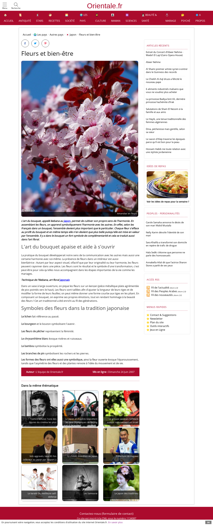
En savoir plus (115, 522)
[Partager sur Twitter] (35, 43)
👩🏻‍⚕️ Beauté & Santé (149, 17)
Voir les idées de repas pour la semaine (167, 201)
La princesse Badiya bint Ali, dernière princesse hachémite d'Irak (165, 100)
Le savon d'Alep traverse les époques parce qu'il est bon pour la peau (165, 140)
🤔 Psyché (185, 17)
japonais (65, 280)
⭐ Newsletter (154, 318)
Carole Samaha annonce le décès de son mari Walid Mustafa (165, 224)
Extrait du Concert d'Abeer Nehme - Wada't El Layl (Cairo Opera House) (164, 53)
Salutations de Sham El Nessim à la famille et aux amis (164, 110)
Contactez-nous (90, 513)
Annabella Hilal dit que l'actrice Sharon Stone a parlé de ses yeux (166, 264)
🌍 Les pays (83, 17)
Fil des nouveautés (159, 295)
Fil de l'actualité (157, 287)
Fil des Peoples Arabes (161, 291)
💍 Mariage (170, 17)
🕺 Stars (39, 17)
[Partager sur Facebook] (25, 43)
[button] (5, 6)
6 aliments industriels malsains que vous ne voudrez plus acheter (164, 90)
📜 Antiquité (25, 17)
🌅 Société (70, 17)
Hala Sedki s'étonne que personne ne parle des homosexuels (165, 254)
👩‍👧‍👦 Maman (115, 17)
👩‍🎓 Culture (100, 17)
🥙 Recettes (54, 17)
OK (208, 522)
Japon (67, 221)
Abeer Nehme (153, 62)
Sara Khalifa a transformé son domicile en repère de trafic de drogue (166, 244)
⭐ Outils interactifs (157, 326)
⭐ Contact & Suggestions (161, 315)
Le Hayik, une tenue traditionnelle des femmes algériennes (166, 120)
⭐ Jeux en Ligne (155, 329)
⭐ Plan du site (155, 322)
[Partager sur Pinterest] (45, 43)
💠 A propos (200, 17)
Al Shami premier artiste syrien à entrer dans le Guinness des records (167, 70)
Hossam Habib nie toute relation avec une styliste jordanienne (166, 150)
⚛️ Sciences (131, 17)
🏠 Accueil (9, 17)
